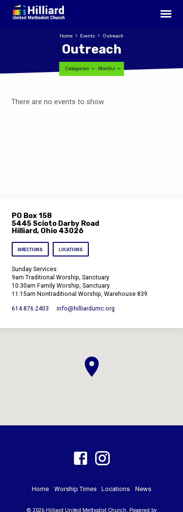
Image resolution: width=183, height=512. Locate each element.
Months (109, 68)
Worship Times (75, 489)
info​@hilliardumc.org (86, 308)
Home (66, 35)
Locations (70, 249)
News (143, 489)
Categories (80, 68)
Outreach (112, 35)
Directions (30, 249)
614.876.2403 (30, 308)
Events (87, 35)
